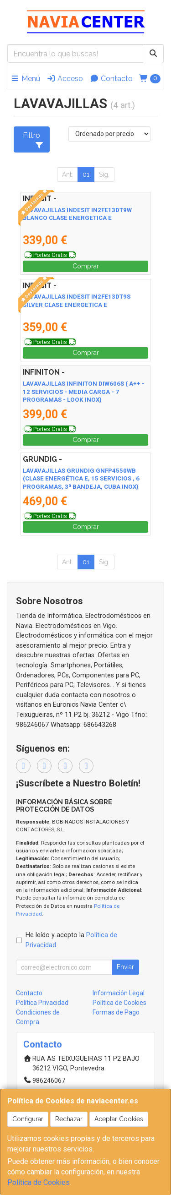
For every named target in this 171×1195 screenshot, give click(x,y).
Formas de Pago (116, 1012)
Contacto (111, 78)
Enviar (125, 967)
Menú (25, 78)
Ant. (67, 174)
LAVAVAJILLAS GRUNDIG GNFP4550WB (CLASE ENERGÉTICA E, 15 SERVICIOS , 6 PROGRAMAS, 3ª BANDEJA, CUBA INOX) (81, 478)
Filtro (33, 139)
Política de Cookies (38, 1182)
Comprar (86, 266)
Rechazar (69, 1119)
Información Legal (119, 993)
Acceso (65, 78)
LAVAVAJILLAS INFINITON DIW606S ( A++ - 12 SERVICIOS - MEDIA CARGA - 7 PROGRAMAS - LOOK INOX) (84, 391)
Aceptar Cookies (118, 1119)
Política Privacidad (42, 1002)
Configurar (27, 1119)
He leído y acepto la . (71, 940)
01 (86, 174)
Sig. (104, 174)
